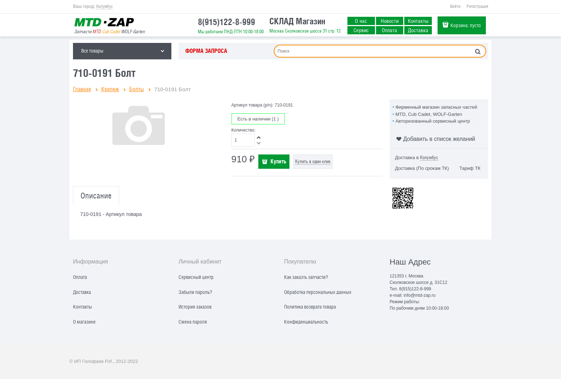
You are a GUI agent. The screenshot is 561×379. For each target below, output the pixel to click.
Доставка (418, 30)
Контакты (418, 21)
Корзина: (465, 25)
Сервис (361, 30)
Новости (390, 21)
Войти (455, 6)
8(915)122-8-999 (226, 22)
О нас (361, 21)
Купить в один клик (313, 161)
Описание (96, 196)
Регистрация (477, 6)
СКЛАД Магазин (297, 21)
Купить (278, 161)
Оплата (389, 30)
